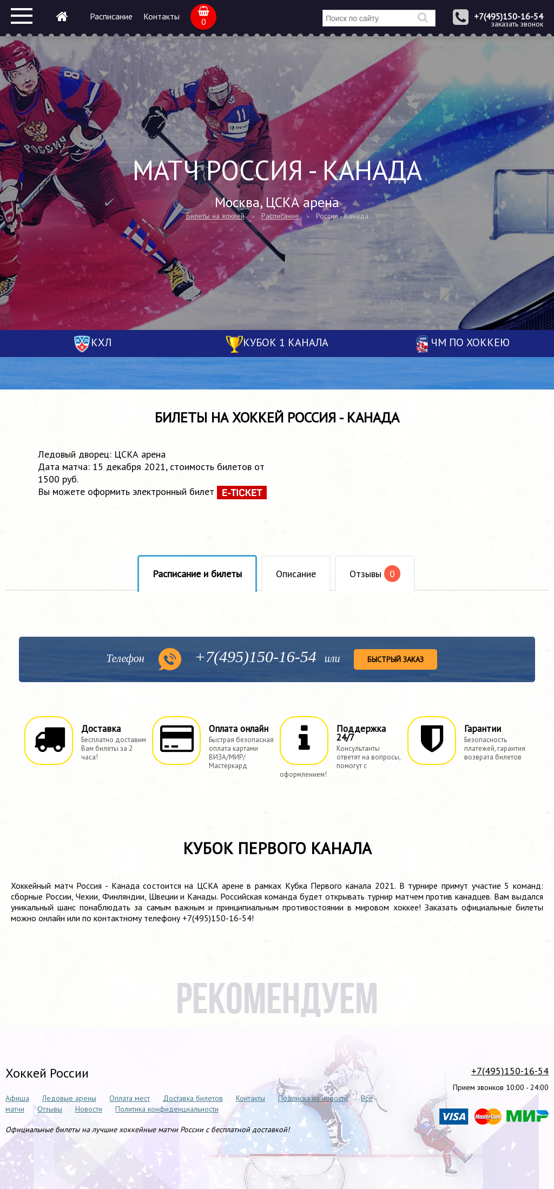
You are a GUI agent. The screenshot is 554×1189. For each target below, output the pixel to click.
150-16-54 (255, 656)
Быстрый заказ (395, 659)
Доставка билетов (193, 1098)
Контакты (161, 16)
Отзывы (374, 573)
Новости (88, 1109)
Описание (296, 573)
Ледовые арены (69, 1098)
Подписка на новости (313, 1098)
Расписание (111, 16)
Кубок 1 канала (285, 342)
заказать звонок (517, 24)
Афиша (17, 1098)
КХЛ (101, 342)
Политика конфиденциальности (167, 1109)
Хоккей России (47, 1073)
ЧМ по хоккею (470, 342)
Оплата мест (129, 1098)
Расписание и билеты (197, 573)
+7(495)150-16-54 (508, 16)
